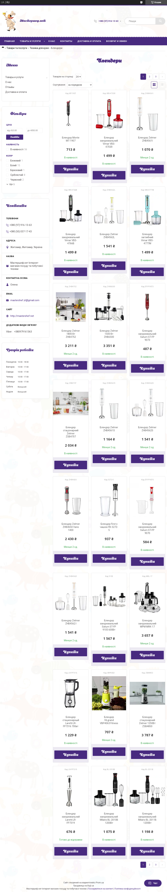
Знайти (14, 137)
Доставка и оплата (89, 41)
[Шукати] (160, 21)
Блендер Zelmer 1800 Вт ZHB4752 (71, 333)
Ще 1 (12, 184)
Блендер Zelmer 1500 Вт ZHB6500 (109, 333)
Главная (9, 41)
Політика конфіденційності (128, 889)
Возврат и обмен (116, 41)
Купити (70, 169)
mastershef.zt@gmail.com (24, 300)
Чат (152, 883)
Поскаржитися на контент (100, 889)
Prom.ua (100, 882)
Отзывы (9, 87)
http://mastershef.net (22, 316)
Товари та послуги (16, 48)
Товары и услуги (30, 41)
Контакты (66, 41)
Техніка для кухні (39, 48)
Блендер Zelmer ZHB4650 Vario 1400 (71, 527)
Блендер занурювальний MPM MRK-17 (147, 623)
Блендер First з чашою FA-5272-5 (109, 527)
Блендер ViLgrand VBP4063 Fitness (109, 720)
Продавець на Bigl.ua (83, 886)
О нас (51, 41)
